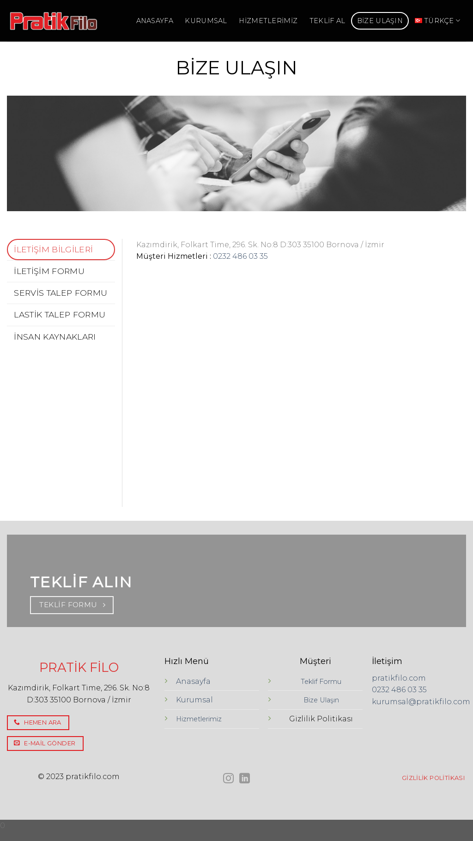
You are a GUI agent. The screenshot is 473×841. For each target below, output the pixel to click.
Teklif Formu (321, 681)
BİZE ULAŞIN (380, 21)
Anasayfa (193, 681)
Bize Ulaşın (321, 700)
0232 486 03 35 (240, 256)
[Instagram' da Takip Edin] (228, 779)
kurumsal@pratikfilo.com (421, 701)
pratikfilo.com (399, 678)
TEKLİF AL (327, 21)
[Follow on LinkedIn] (244, 779)
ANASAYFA (154, 21)
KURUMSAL (206, 21)
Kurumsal (194, 699)
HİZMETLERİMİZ (268, 21)
